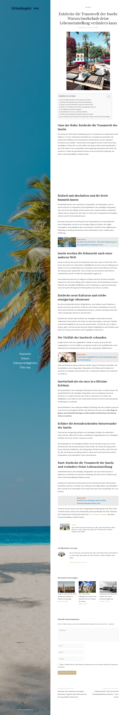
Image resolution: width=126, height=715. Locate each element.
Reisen (25, 356)
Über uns (25, 365)
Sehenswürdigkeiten (25, 360)
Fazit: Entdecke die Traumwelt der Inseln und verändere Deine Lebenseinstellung (82, 118)
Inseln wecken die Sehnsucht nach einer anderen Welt (80, 105)
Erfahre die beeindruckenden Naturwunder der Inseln (79, 114)
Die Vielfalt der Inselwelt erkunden (72, 109)
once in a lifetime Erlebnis (98, 517)
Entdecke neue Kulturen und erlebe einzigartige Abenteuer (82, 107)
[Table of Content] (115, 96)
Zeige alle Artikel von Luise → (78, 565)
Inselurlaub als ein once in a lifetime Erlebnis (76, 112)
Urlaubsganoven (27, 710)
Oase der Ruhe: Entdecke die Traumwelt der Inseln (78, 100)
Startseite (25, 351)
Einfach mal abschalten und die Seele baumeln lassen (79, 102)
